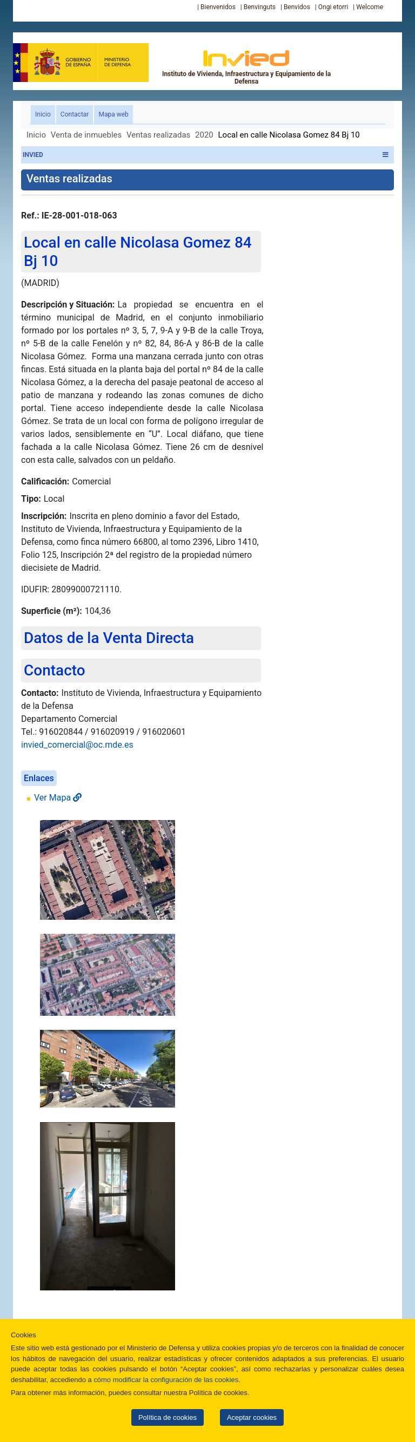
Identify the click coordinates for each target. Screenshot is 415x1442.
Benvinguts (260, 7)
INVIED (206, 155)
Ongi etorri (333, 7)
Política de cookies (167, 1417)
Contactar (75, 114)
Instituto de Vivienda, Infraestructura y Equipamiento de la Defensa (246, 67)
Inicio (45, 113)
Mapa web (113, 114)
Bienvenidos (218, 7)
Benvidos (297, 7)
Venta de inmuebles (86, 135)
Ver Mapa (58, 797)
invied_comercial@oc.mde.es (77, 745)
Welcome (369, 7)
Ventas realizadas (158, 135)
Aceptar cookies (252, 1417)
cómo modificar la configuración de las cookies (165, 1380)
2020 (204, 135)
